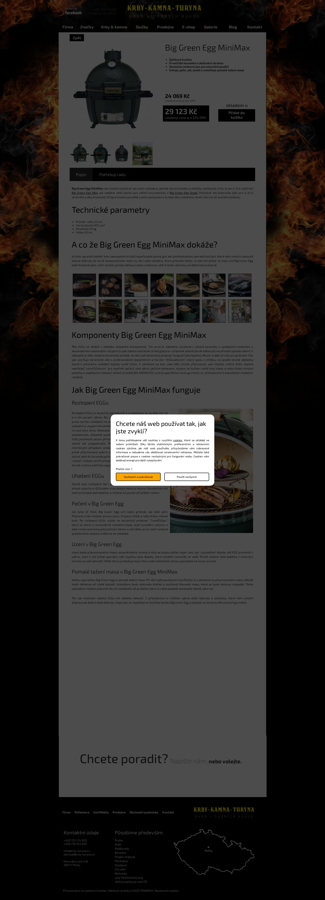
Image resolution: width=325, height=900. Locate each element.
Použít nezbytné (187, 476)
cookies (177, 440)
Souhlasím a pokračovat (138, 476)
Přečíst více (123, 469)
